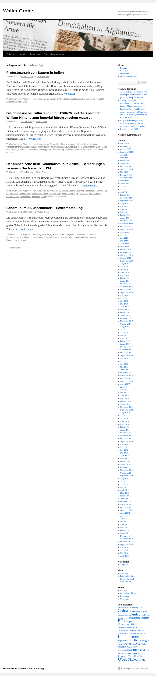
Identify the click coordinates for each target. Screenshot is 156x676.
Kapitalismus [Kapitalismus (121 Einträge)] (128, 636)
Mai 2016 (124, 367)
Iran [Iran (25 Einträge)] (119, 633)
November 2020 (126, 224)
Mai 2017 (124, 335)
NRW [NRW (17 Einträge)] (135, 647)
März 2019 (124, 275)
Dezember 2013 (126, 433)
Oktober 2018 (125, 289)
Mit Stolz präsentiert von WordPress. (135, 668)
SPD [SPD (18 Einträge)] (147, 650)
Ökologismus (25, 196)
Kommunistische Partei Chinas (48, 147)
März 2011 (124, 527)
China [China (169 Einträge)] (123, 610)
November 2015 (126, 375)
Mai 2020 (124, 241)
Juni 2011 (124, 519)
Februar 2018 (125, 312)
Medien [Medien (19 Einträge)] (132, 644)
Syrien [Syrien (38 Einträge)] (135, 653)
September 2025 (126, 152)
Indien (66, 99)
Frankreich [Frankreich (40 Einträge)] (138, 627)
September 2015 (126, 381)
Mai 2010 (124, 553)
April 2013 (124, 456)
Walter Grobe (18, 10)
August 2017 (125, 327)
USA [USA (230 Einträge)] (122, 659)
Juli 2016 (123, 361)
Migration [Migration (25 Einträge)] (122, 647)
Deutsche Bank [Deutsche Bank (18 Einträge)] (123, 615)
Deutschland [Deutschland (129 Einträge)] (139, 614)
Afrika (52, 191)
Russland (36, 196)
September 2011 (126, 510)
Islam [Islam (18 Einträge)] (124, 634)
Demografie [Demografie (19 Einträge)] (142, 611)
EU (7, 194)
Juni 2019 (124, 266)
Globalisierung (25, 194)
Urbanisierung (58, 150)
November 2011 (126, 504)
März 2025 (124, 158)
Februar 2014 (125, 427)
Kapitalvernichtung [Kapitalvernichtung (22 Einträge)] (126, 640)
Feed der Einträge (127, 576)
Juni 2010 (124, 550)
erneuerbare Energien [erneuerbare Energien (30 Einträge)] (139, 617)
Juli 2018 (123, 298)
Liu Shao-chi (101, 147)
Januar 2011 (125, 533)
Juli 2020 (123, 235)
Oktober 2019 (125, 258)
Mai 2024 (124, 172)
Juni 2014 (124, 418)
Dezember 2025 (126, 146)
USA (43, 196)
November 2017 (126, 321)
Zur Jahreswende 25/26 (129, 129)
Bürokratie (72, 144)
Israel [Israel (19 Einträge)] (139, 634)
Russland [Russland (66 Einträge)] (139, 649)
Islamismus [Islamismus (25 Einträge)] (131, 633)
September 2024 (126, 169)
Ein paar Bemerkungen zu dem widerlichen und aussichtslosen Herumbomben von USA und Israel (133, 123)
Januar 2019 (125, 281)
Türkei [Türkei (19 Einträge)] (136, 656)
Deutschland (90, 191)
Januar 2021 (125, 218)
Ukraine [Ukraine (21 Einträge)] (142, 656)
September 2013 (126, 441)
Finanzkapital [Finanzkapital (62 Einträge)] (126, 624)
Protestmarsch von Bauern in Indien (35, 72)
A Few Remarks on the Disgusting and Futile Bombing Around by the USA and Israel (133, 115)
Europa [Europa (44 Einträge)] (128, 621)
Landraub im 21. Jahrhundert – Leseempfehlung (44, 208)
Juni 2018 (124, 301)
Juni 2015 (124, 390)
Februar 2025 (125, 160)
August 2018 (125, 295)
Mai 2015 (124, 393)
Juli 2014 (123, 415)
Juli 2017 (123, 330)
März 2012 (124, 493)
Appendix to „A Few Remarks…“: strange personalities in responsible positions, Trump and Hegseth (133, 95)
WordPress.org (125, 582)
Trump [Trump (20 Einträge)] (131, 656)
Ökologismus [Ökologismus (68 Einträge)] (136, 659)
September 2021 (126, 201)
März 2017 (124, 338)
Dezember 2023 (126, 175)
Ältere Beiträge (13, 248)
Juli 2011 (123, 516)
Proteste (99, 99)
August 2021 (125, 203)
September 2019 (126, 261)
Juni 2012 (124, 484)
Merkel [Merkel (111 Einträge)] (140, 643)
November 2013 (126, 436)
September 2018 (126, 292)
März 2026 (124, 143)
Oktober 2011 (125, 507)
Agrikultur (54, 234)
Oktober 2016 (125, 352)
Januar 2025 (125, 163)
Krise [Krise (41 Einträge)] (126, 643)
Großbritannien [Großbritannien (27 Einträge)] (135, 630)
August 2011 (125, 513)
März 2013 (124, 458)
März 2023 (124, 181)
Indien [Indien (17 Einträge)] (145, 631)
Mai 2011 (124, 521)
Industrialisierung (69, 194)
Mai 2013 (124, 453)
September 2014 (126, 410)
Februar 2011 (125, 530)
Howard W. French (40, 194)
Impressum (35, 54)
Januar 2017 (125, 344)
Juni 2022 (124, 189)
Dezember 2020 (126, 221)
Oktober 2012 (125, 473)
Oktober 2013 (125, 438)
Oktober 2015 (125, 378)
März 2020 (124, 246)
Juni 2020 (124, 238)
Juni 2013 (124, 450)
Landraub (91, 234)
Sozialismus (33, 150)
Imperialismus (55, 194)
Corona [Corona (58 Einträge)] (133, 611)
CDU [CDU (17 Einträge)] (140, 608)
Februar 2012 (125, 496)
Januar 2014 (125, 430)
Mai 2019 (124, 269)
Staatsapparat (45, 150)
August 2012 (125, 479)
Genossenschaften (14, 147)
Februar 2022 (125, 195)
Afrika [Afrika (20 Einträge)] (120, 607)
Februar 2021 (125, 215)
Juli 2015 (123, 387)
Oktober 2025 (125, 149)
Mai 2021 (124, 206)
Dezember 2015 (126, 373)
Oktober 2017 (125, 324)
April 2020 (124, 244)
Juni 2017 (124, 332)
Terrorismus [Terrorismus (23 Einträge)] (123, 656)
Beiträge (10, 54)
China (80, 144)
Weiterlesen (71, 93)
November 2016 (126, 350)
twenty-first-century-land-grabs (46, 237)
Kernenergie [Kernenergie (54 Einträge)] (141, 640)
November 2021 (126, 198)
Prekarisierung (26, 237)
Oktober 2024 (125, 166)
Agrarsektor (54, 144)
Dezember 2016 (126, 347)
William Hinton (86, 150)
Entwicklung (101, 191)
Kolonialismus (95, 194)
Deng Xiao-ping (90, 144)
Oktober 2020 (125, 226)
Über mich (22, 54)
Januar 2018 (125, 315)
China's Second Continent (73, 191)
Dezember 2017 (126, 318)
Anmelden (124, 573)
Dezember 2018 (126, 284)
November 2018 (126, 287)
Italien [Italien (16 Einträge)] (143, 634)
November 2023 (126, 178)
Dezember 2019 (126, 252)
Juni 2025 (124, 155)
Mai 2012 (124, 487)
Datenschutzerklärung (54, 54)
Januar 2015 (125, 404)
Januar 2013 (125, 464)
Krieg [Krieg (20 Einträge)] (120, 644)
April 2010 (124, 556)
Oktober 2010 (125, 542)
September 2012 (126, 476)
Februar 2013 (125, 461)
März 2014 (124, 424)
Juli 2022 (123, 186)
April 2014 (124, 421)
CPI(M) (60, 99)
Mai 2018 (124, 304)
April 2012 (124, 490)
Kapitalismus (76, 99)
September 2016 (126, 355)
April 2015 (124, 395)
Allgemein (27, 99)
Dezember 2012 (126, 467)
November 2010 (126, 539)
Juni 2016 (124, 364)
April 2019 (124, 272)
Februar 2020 (125, 249)
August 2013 (125, 444)
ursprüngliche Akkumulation (84, 237)
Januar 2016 (125, 370)
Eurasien (14, 194)
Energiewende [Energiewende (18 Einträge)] (123, 618)
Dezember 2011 (126, 501)
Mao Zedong (11, 150)
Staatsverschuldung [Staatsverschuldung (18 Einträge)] (125, 653)
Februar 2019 (125, 278)
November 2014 (126, 407)
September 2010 (126, 544)
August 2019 (125, 264)
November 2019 (126, 255)
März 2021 (124, 212)
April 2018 (124, 307)
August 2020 (125, 232)
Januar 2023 (125, 183)
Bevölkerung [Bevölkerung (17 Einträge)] (133, 608)
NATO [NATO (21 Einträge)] (129, 647)
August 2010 (125, 547)
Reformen (22, 150)
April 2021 (124, 209)
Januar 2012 (125, 499)
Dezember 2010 (126, 536)
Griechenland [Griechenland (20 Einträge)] (123, 631)
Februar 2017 (125, 341)
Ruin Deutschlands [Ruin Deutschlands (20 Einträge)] (125, 650)
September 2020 (126, 229)
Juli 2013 (123, 447)
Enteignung (69, 234)
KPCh (64, 147)
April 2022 (124, 192)
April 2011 (124, 524)
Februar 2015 (125, 401)
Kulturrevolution (75, 147)
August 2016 (125, 358)
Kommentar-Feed (127, 579)
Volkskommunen (72, 150)
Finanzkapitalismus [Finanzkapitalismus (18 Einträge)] (125, 628)
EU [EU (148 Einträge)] (120, 620)
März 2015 (124, 398)
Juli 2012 (123, 481)
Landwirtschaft (88, 99)
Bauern (53, 99)
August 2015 (125, 384)
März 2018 (124, 309)
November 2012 (126, 470)
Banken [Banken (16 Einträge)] (126, 608)
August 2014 (125, 413)
